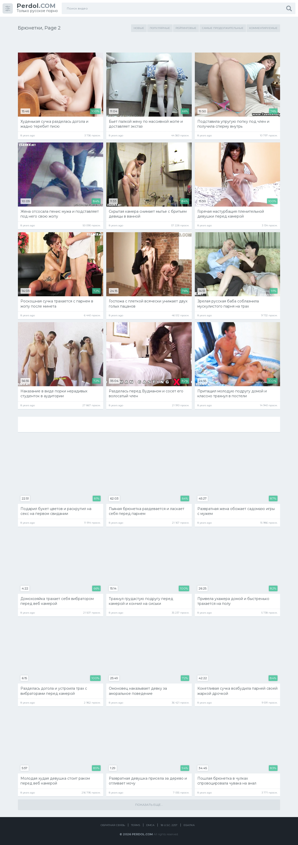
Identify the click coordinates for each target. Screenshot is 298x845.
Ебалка (189, 825)
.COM (36, 5)
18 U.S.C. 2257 (169, 825)
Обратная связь (113, 825)
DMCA (150, 825)
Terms (135, 825)
